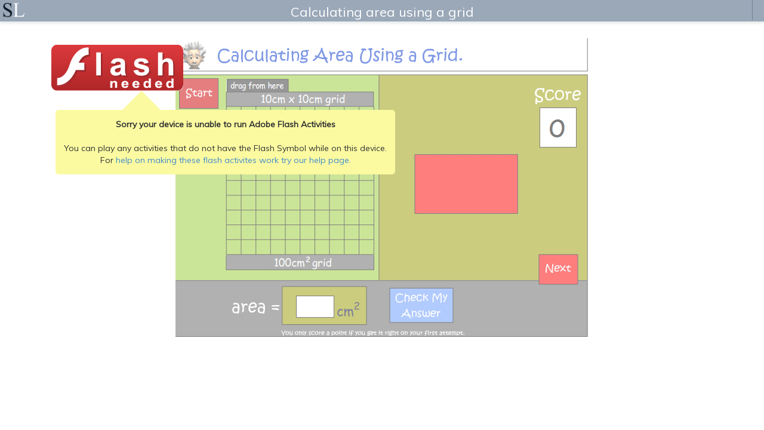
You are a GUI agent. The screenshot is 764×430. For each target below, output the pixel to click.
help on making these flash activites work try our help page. (233, 160)
